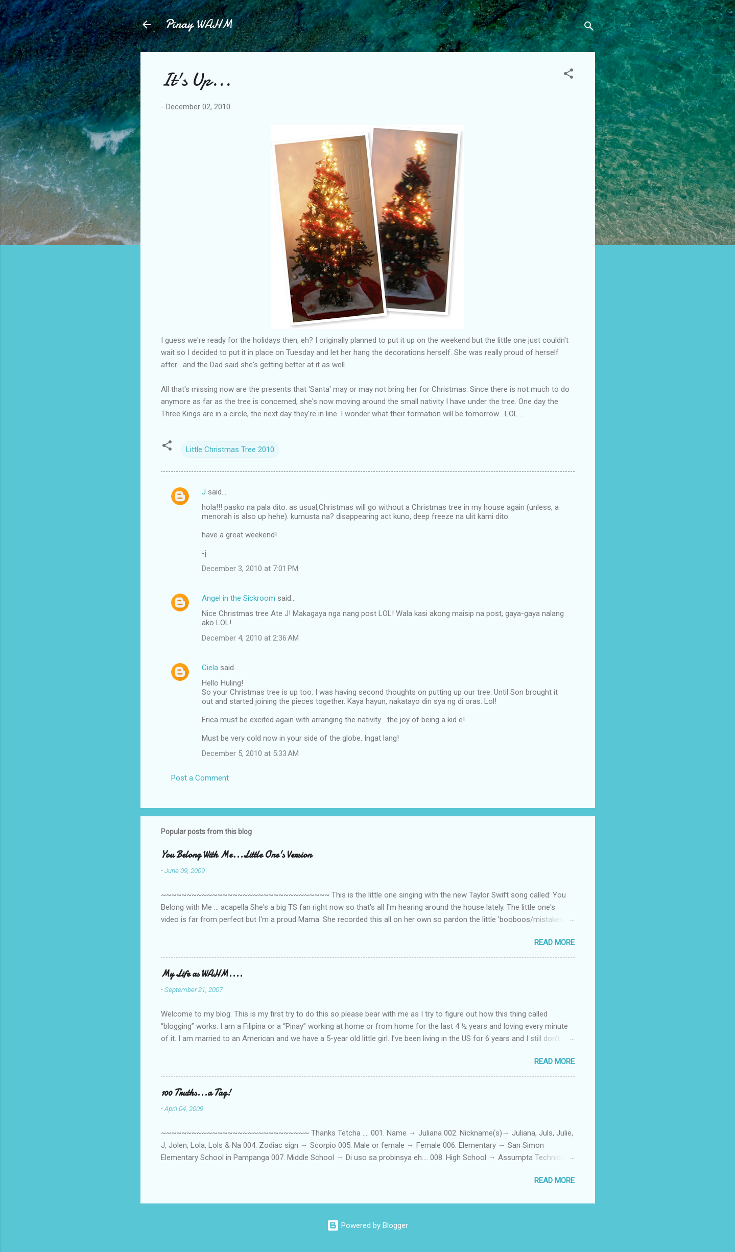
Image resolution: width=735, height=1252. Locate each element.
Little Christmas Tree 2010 (230, 449)
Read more (554, 942)
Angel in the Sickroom (238, 598)
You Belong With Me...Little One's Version (236, 854)
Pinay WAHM (198, 24)
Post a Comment (200, 778)
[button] (568, 75)
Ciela (210, 667)
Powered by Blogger (367, 1225)
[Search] (589, 27)
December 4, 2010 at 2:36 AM (250, 638)
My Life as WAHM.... (202, 973)
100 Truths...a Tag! (196, 1092)
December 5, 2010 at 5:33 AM (250, 753)
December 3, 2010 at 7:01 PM (250, 568)
